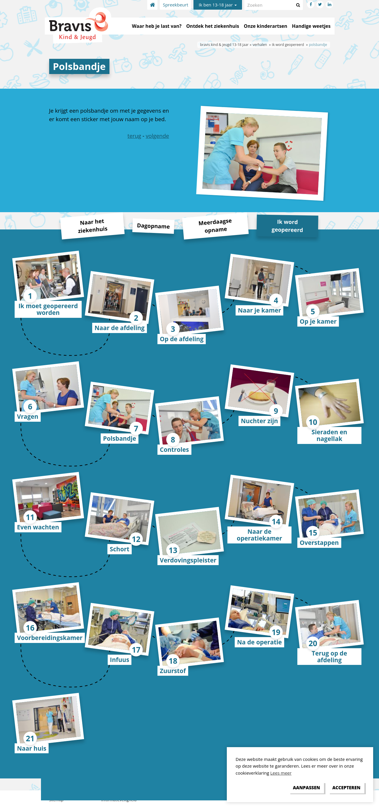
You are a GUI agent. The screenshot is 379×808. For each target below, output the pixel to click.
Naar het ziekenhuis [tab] (92, 226)
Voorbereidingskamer (50, 638)
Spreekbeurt (175, 5)
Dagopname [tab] (153, 225)
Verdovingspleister (188, 560)
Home (152, 5)
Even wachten (38, 527)
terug (134, 135)
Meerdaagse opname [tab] (215, 225)
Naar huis (31, 748)
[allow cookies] (346, 787)
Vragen (27, 416)
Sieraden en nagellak (329, 435)
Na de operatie (259, 642)
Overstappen (319, 542)
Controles (174, 449)
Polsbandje (119, 438)
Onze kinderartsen (265, 26)
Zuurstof (173, 671)
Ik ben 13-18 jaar (218, 5)
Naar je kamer (259, 310)
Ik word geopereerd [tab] (287, 225)
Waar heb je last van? (156, 26)
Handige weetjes (311, 26)
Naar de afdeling (120, 328)
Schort (119, 549)
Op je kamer (318, 321)
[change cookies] (306, 787)
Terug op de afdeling (329, 656)
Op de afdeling (181, 339)
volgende (157, 135)
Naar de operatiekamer (259, 534)
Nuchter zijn (259, 421)
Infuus (119, 660)
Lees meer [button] (281, 773)
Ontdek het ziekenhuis (212, 26)
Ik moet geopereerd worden (48, 309)
